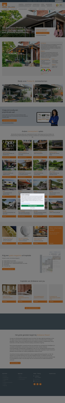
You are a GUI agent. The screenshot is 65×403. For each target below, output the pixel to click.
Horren (42, 4)
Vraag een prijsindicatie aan (9, 120)
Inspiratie (43, 5)
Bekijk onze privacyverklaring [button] (25, 203)
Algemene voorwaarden (22, 377)
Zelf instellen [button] (32, 207)
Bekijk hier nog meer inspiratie (32, 308)
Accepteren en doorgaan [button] (32, 205)
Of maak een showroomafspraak (41, 35)
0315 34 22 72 (37, 379)
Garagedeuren (49, 4)
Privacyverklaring (21, 379)
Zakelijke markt (36, 5)
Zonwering (21, 4)
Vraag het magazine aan (8, 269)
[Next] (62, 93)
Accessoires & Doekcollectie (25, 5)
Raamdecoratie (36, 4)
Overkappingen (28, 4)
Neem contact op (38, 381)
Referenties (49, 5)
